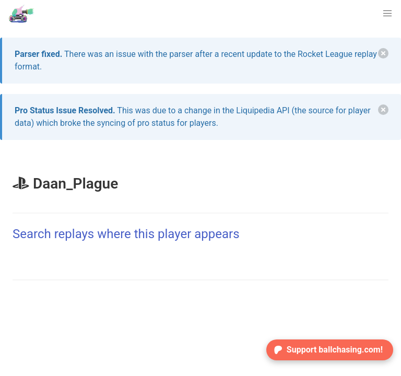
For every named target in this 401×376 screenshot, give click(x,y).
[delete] (383, 53)
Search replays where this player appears (126, 234)
